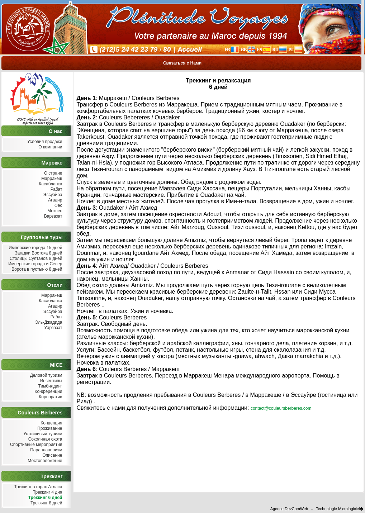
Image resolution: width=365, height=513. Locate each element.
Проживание (49, 428)
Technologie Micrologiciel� (340, 509)
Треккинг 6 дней (44, 497)
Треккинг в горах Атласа (37, 487)
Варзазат (52, 216)
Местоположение (44, 461)
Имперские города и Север (34, 264)
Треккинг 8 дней (45, 503)
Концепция (50, 423)
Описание (51, 455)
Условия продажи (44, 141)
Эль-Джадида (47, 322)
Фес (57, 205)
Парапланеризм (45, 450)
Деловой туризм (45, 375)
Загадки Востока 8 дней (37, 253)
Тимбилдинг (49, 386)
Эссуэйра (52, 195)
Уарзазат (52, 328)
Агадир (54, 200)
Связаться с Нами (182, 63)
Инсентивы (50, 381)
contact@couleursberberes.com (281, 408)
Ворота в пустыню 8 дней (36, 269)
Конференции (47, 391)
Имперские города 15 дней (34, 248)
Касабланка (49, 184)
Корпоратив (49, 397)
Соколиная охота (44, 439)
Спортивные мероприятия (35, 444)
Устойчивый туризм (42, 434)
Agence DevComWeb (289, 509)
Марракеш (51, 178)
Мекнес (54, 211)
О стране (52, 173)
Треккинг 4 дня (46, 492)
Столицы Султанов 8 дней (35, 258)
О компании (49, 147)
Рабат (55, 189)
